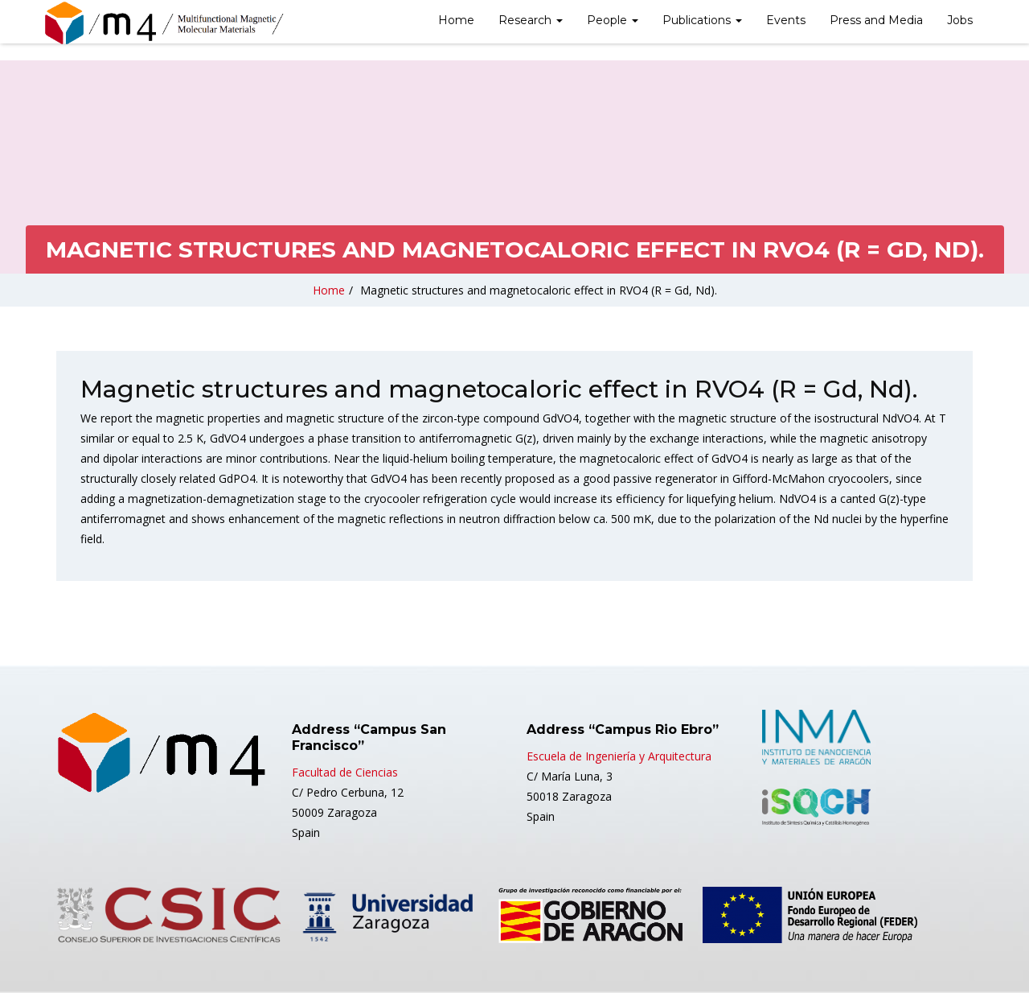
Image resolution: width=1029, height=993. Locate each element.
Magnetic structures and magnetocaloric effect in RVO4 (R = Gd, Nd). (538, 290)
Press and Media (876, 20)
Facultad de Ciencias (345, 772)
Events (786, 20)
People (612, 20)
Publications (702, 20)
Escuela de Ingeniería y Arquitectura (619, 756)
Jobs (960, 20)
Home (456, 20)
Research (530, 20)
